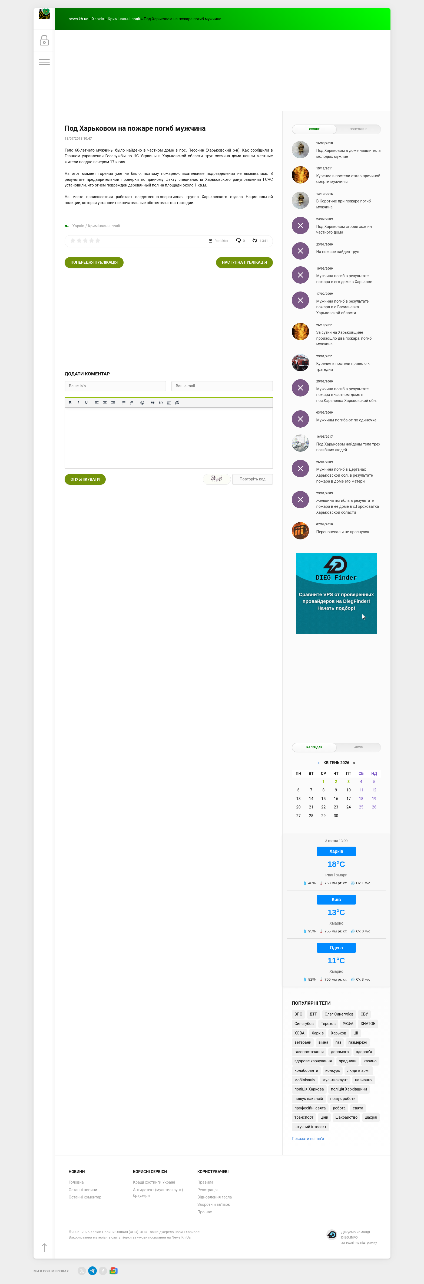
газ (338, 1042)
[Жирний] (70, 403)
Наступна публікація (244, 262)
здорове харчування (313, 1061)
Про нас (204, 1212)
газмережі (357, 1042)
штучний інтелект (310, 1127)
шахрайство (346, 1117)
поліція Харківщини (349, 1089)
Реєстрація (207, 1190)
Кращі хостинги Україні (154, 1182)
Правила (205, 1182)
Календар (314, 747)
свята (358, 1108)
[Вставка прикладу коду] (161, 403)
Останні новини (83, 1190)
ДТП (313, 1014)
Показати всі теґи (308, 1138)
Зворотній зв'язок (213, 1204)
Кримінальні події (124, 19)
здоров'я (364, 1052)
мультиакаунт (335, 1080)
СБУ (364, 1014)
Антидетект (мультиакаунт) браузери (158, 1193)
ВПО (298, 1014)
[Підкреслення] (86, 403)
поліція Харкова (309, 1089)
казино (370, 1061)
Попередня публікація (94, 262)
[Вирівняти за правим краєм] (113, 403)
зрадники (348, 1061)
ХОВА (299, 1033)
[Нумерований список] (132, 403)
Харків (98, 19)
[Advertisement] (223, 70)
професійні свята (310, 1108)
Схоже (314, 129)
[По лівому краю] (97, 403)
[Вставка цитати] (153, 403)
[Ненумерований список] (124, 403)
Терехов (328, 1023)
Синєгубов (304, 1023)
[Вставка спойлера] (169, 403)
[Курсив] (78, 403)
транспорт (303, 1117)
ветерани (302, 1042)
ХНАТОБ (367, 1023)
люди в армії (358, 1070)
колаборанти (306, 1070)
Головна (76, 1182)
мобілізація (304, 1080)
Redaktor (221, 241)
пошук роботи (343, 1098)
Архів (358, 747)
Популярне (358, 129)
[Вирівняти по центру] (105, 403)
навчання (364, 1080)
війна (323, 1042)
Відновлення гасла (214, 1197)
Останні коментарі (85, 1197)
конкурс (332, 1070)
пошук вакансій (308, 1098)
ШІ (355, 1033)
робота (339, 1108)
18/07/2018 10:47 (78, 138)
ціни (324, 1117)
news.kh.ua (78, 19)
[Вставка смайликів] (142, 403)
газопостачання (309, 1052)
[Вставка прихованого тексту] (177, 403)
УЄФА (348, 1023)
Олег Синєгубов (339, 1014)
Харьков (338, 1033)
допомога (340, 1052)
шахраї (371, 1117)
